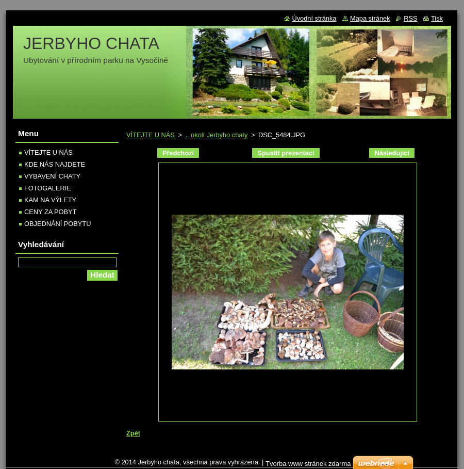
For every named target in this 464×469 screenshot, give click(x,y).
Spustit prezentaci (285, 153)
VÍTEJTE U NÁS (150, 135)
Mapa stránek (370, 18)
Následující (391, 153)
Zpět (133, 433)
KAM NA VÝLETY (50, 200)
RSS (410, 18)
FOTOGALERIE (47, 188)
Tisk (437, 18)
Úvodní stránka (314, 18)
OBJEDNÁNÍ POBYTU (57, 224)
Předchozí (178, 153)
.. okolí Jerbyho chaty (216, 135)
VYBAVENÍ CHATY (52, 176)
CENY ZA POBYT (50, 212)
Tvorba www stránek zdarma (308, 463)
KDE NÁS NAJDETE (54, 164)
